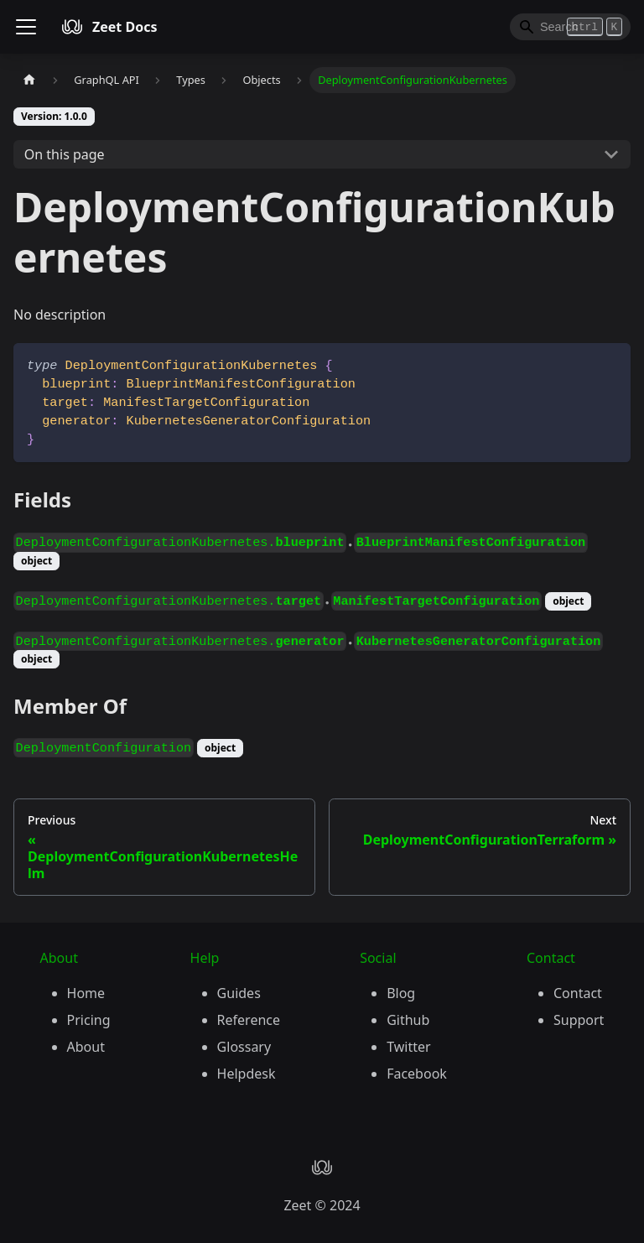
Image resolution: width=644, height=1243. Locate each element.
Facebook (417, 1073)
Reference (248, 1020)
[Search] (570, 26)
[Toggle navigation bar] (26, 26)
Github (408, 1020)
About (86, 1047)
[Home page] (29, 80)
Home (86, 993)
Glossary (244, 1047)
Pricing (89, 1020)
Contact (577, 993)
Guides (239, 993)
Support (578, 1020)
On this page (64, 154)
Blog (401, 993)
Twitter (408, 1047)
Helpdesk (246, 1073)
